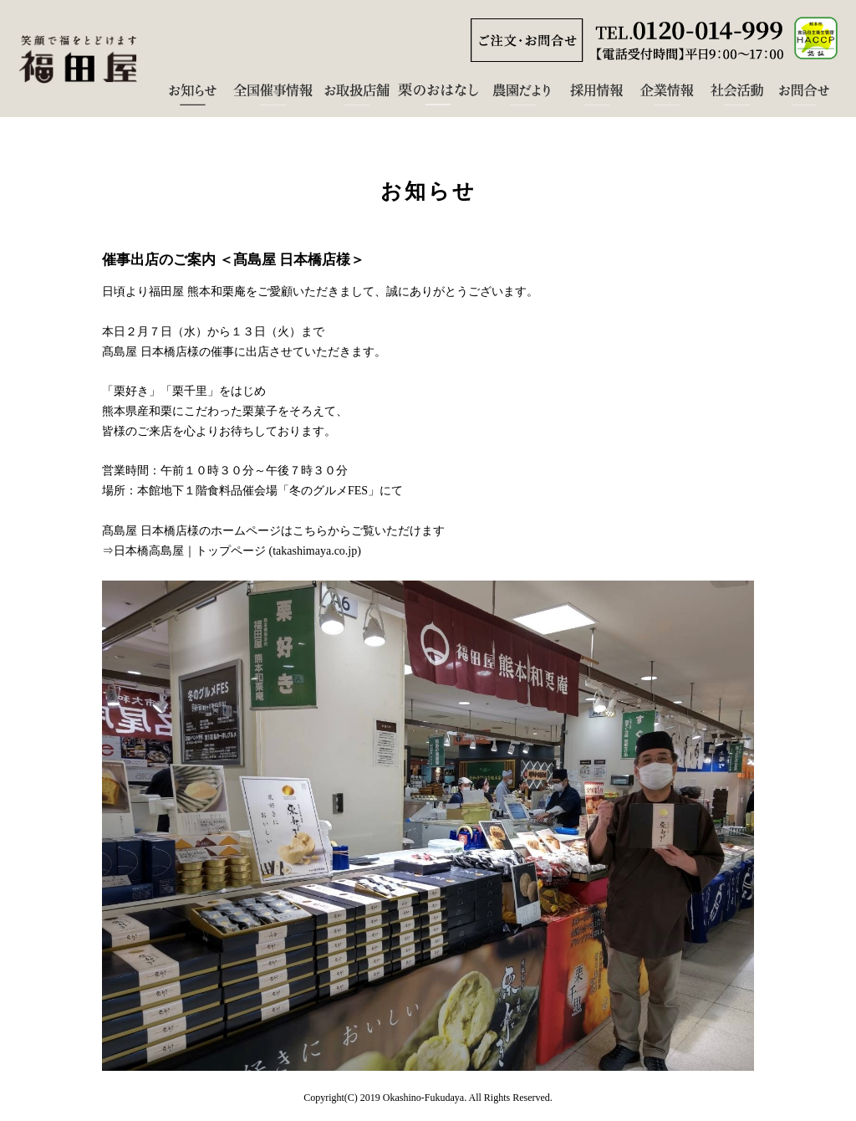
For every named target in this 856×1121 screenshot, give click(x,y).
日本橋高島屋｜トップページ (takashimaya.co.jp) (237, 551)
